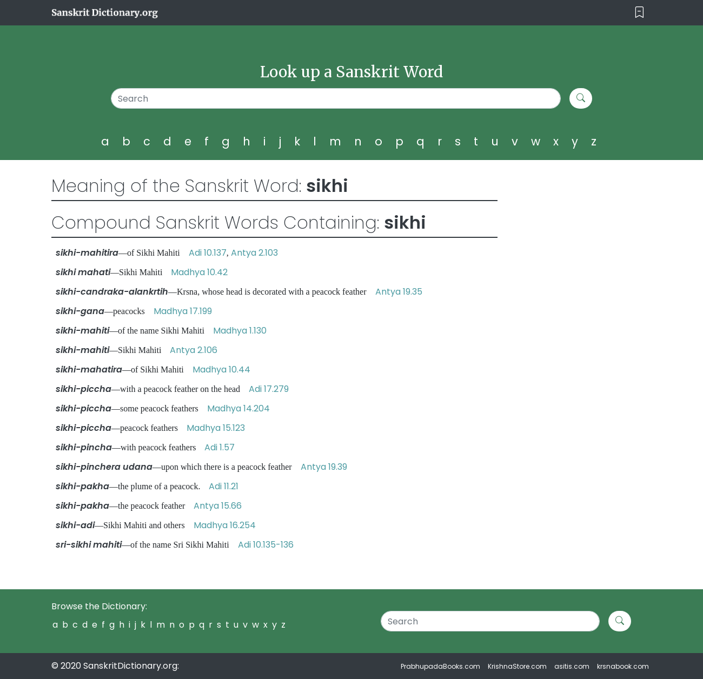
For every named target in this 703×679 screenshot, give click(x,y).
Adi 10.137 (208, 253)
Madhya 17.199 (183, 311)
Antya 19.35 (398, 291)
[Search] (336, 98)
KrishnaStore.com (517, 666)
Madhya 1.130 (240, 330)
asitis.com (571, 666)
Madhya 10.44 (221, 369)
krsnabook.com (623, 666)
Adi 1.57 (219, 447)
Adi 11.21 (223, 486)
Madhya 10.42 (199, 272)
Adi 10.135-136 (266, 544)
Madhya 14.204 (238, 408)
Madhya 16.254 (225, 525)
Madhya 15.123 (216, 428)
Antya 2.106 (193, 350)
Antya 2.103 (254, 253)
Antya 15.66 (218, 506)
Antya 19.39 (324, 467)
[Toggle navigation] (639, 13)
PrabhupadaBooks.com (440, 666)
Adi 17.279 (269, 389)
